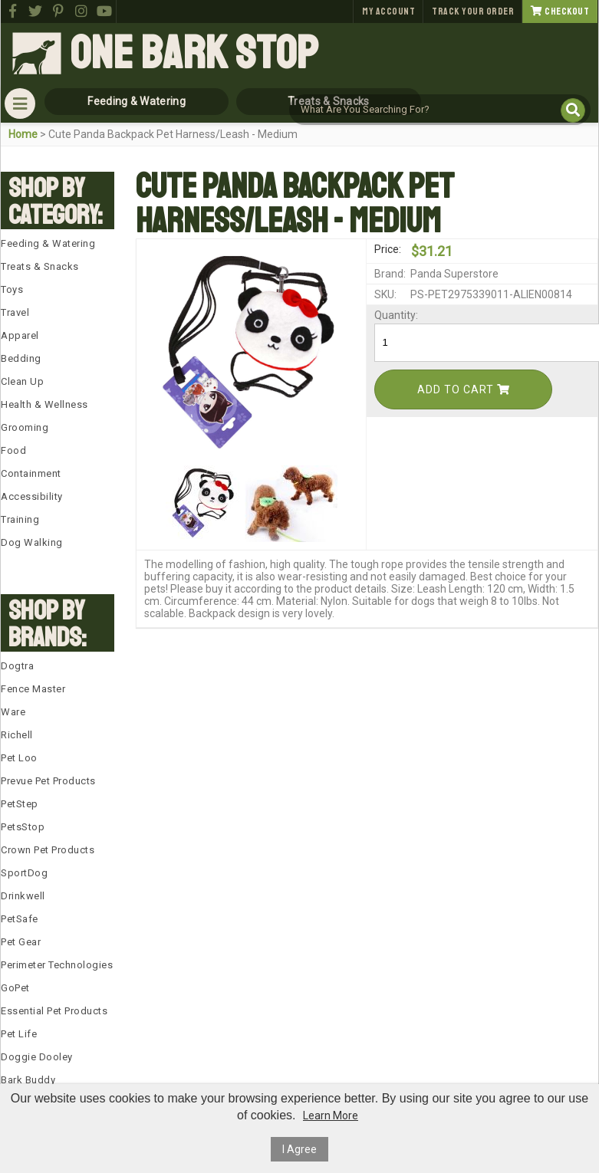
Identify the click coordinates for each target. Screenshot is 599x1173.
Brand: (390, 274)
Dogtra (17, 666)
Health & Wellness (44, 404)
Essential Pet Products (54, 1011)
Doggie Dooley (37, 1057)
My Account (388, 11)
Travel (15, 312)
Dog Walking (32, 542)
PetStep (19, 804)
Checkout (560, 11)
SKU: (385, 294)
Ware (13, 712)
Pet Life (19, 1034)
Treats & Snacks (40, 266)
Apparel (20, 335)
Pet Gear (21, 942)
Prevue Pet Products (48, 781)
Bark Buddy (28, 1080)
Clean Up (22, 381)
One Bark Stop (194, 54)
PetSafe (19, 919)
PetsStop (22, 827)
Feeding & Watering (48, 243)
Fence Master (33, 689)
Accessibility (32, 496)
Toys (12, 289)
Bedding (21, 358)
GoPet (15, 988)
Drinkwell (23, 896)
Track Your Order (473, 11)
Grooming (24, 427)
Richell (17, 735)
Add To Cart (463, 389)
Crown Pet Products (47, 850)
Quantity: (391, 315)
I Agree (299, 1149)
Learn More (330, 1115)
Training (20, 519)
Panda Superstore (454, 274)
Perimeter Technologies (57, 965)
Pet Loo (19, 758)
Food (13, 450)
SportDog (24, 873)
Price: (387, 249)
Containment (31, 473)
